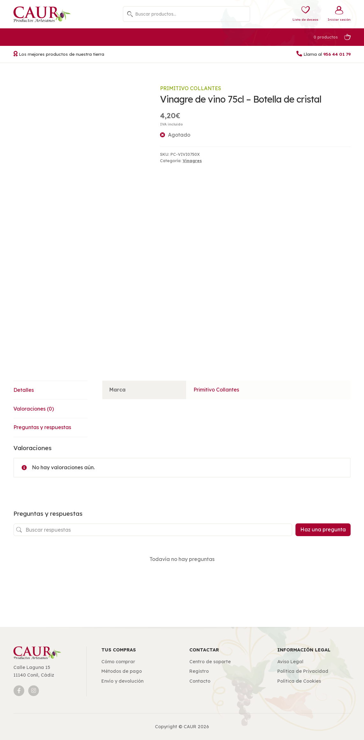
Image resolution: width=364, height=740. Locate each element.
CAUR (190, 726)
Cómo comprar (118, 662)
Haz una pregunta (323, 529)
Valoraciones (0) (33, 409)
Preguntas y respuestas (42, 427)
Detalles (23, 390)
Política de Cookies (299, 681)
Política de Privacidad (302, 671)
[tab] (50, 390)
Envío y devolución (122, 681)
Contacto (199, 681)
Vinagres (192, 160)
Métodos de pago (121, 671)
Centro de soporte (210, 662)
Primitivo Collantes (190, 88)
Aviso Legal (290, 662)
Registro (199, 671)
